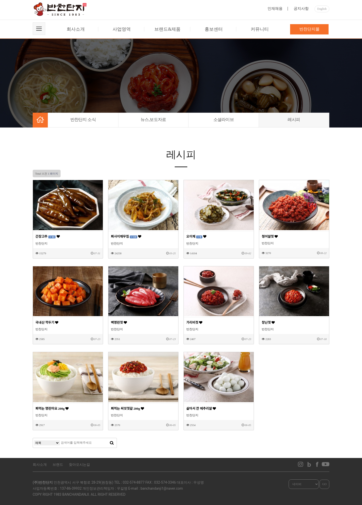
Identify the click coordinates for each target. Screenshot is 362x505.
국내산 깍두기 (46, 322)
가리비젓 (194, 322)
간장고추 (47, 236)
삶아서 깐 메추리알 (201, 408)
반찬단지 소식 (83, 119)
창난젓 (268, 322)
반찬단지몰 (309, 29)
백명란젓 (119, 322)
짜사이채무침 (126, 236)
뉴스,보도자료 (153, 119)
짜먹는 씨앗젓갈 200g (127, 408)
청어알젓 (270, 236)
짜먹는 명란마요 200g (52, 408)
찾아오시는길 (79, 465)
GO (324, 484)
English (322, 9)
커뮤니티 (260, 29)
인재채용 (275, 9)
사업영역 (122, 29)
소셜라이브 (223, 119)
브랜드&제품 (167, 29)
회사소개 (76, 29)
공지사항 (301, 9)
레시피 (294, 119)
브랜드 (58, 465)
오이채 (196, 236)
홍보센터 (214, 29)
